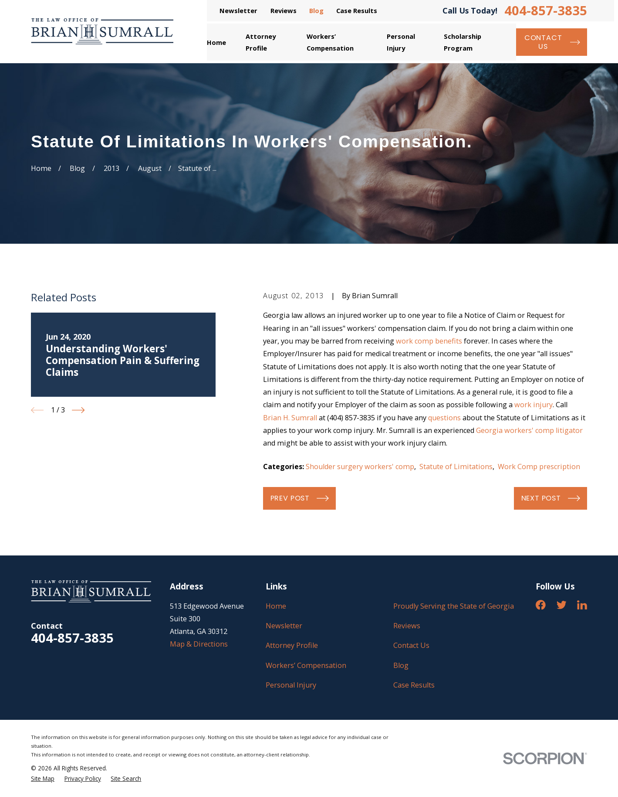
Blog (316, 10)
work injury (533, 404)
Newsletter (238, 10)
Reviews (283, 10)
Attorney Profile (292, 645)
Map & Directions (199, 644)
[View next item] (78, 410)
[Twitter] (562, 605)
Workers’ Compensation (306, 665)
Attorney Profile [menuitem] (261, 42)
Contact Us (411, 645)
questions (444, 417)
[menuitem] (42, 778)
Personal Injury (291, 685)
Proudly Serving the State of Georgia (453, 606)
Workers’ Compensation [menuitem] (330, 42)
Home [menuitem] (216, 42)
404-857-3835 (545, 10)
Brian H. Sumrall (290, 417)
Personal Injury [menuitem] (401, 42)
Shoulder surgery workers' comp (360, 466)
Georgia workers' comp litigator (529, 430)
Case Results (356, 10)
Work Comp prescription (539, 466)
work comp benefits (429, 341)
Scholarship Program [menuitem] (462, 42)
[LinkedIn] (582, 605)
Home (276, 606)
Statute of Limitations (456, 466)
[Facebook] (541, 605)
